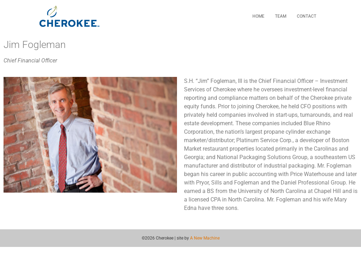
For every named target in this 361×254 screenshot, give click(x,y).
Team (280, 16)
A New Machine (205, 238)
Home (258, 16)
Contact (306, 16)
